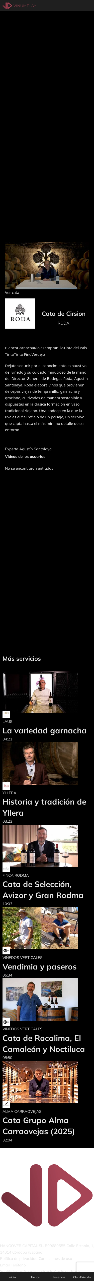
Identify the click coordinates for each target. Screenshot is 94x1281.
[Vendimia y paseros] (40, 928)
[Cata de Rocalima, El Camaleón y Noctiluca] (47, 999)
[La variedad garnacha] (45, 692)
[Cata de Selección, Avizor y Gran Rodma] (47, 846)
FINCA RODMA (16, 875)
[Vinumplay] (19, 5)
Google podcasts (38, 1271)
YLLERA (9, 792)
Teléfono (18, 1265)
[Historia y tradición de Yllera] (47, 763)
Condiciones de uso (55, 1258)
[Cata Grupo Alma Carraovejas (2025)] (47, 1082)
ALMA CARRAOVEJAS (22, 1111)
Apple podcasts (67, 1271)
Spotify (6, 1271)
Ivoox (18, 1271)
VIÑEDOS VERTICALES (22, 957)
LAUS (7, 721)
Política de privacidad (19, 1258)
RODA (63, 323)
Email (5, 1265)
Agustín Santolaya (35, 449)
